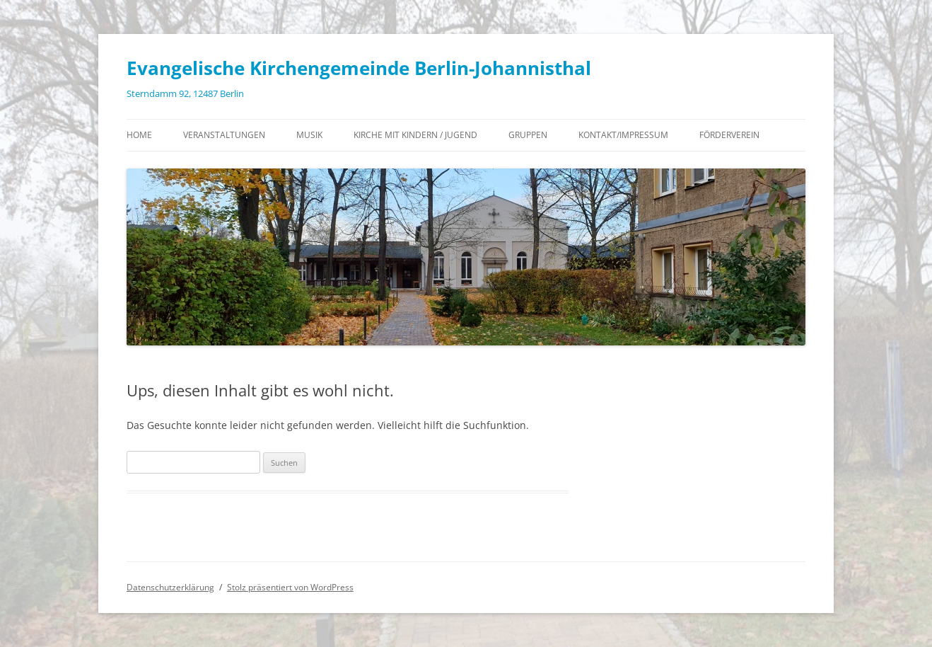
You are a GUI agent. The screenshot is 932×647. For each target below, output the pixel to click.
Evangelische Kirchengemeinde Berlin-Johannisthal (359, 68)
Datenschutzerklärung (170, 587)
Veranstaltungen (224, 135)
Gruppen (527, 135)
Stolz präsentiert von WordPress (290, 587)
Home (139, 135)
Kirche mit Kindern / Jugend (415, 135)
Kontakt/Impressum (623, 135)
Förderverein (729, 135)
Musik (309, 135)
